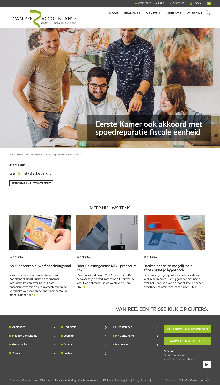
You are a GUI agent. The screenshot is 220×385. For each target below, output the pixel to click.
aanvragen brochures (187, 341)
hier (19, 173)
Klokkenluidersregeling (116, 380)
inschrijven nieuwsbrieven (187, 329)
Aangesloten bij (141, 380)
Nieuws (20, 155)
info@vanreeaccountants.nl (180, 359)
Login (197, 3)
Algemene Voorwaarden (23, 380)
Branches (132, 23)
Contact (178, 3)
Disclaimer (46, 380)
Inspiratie (173, 23)
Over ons (194, 23)
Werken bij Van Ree (151, 3)
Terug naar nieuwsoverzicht (31, 183)
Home (113, 23)
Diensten (153, 23)
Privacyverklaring (65, 380)
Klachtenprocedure (89, 380)
